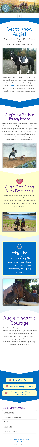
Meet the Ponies (20, 438)
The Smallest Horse (10, 431)
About (12, 438)
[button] (19, 16)
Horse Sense (29, 438)
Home (7, 438)
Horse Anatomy (9, 413)
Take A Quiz (8, 426)
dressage (12, 85)
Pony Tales (7, 422)
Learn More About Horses (12, 417)
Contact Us (26, 439)
